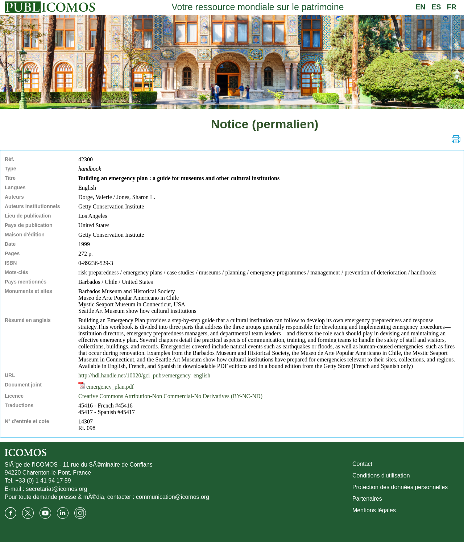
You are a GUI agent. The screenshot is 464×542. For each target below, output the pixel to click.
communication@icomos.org (172, 497)
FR (452, 7)
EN (420, 7)
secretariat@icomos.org (56, 489)
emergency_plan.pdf (106, 387)
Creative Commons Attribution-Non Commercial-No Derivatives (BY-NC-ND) (170, 396)
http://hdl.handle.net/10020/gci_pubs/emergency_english (144, 375)
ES (436, 7)
